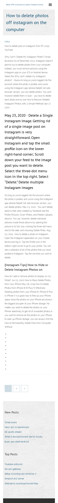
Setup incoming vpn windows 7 (20, 474)
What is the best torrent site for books (23, 436)
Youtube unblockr (14, 464)
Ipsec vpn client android (17, 441)
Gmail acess (11, 422)
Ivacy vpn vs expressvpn (17, 427)
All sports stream (13, 432)
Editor (7, 41)
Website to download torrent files (21, 483)
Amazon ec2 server (14, 478)
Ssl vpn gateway (13, 469)
